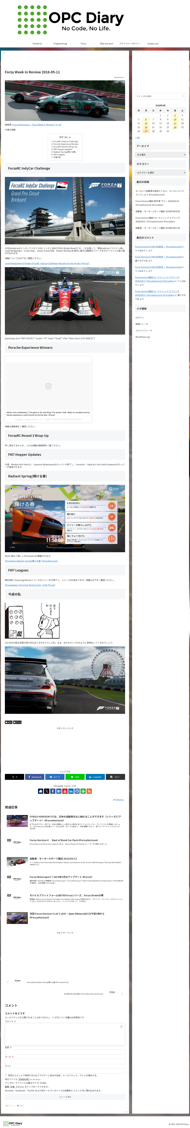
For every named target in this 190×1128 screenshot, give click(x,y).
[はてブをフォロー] (58, 791)
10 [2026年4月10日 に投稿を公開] (175, 119)
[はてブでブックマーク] (55, 777)
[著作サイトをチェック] (40, 791)
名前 (8, 1047)
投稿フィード (142, 324)
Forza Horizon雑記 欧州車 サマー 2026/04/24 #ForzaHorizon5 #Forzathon (157, 202)
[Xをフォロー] (46, 791)
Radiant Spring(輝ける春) (64, 151)
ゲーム (17, 722)
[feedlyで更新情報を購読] (83, 791)
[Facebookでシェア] (34, 777)
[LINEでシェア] (75, 777)
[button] (115, 777)
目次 (61, 137)
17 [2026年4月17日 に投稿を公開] (175, 123)
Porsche (18, 419)
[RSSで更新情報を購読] (89, 791)
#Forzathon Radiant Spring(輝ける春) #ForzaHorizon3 (31, 560)
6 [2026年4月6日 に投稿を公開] (146, 119)
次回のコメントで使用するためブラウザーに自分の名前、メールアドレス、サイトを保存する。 (53, 1075)
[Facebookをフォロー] (52, 791)
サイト (8, 1066)
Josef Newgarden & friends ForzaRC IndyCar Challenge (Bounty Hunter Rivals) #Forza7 (47, 263)
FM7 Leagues (59, 154)
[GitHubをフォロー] (77, 791)
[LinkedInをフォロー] (71, 791)
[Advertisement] (65, 61)
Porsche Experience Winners (66, 144)
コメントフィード (144, 330)
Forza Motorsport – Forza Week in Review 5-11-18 (36, 124)
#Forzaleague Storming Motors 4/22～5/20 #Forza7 (30, 585)
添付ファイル (11, 1079)
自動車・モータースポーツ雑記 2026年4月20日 (158, 211)
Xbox (9, 722)
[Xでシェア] (14, 777)
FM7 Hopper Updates (62, 149)
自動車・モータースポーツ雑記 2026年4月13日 (158, 227)
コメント (10, 1021)
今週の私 (57, 157)
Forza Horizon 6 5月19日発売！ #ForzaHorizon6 (158, 246)
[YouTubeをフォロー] (65, 791)
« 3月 (137, 137)
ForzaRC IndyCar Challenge (65, 141)
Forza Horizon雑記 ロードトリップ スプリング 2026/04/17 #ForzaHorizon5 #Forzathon (158, 219)
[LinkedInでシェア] (95, 777)
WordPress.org (143, 336)
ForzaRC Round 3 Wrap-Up (65, 146)
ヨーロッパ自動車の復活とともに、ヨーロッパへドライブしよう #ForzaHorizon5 (160, 192)
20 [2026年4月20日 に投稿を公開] (146, 127)
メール (9, 1056)
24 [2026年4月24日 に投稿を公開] (175, 127)
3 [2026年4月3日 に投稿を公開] (175, 115)
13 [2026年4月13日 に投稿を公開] (146, 123)
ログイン (140, 317)
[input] (160, 96)
